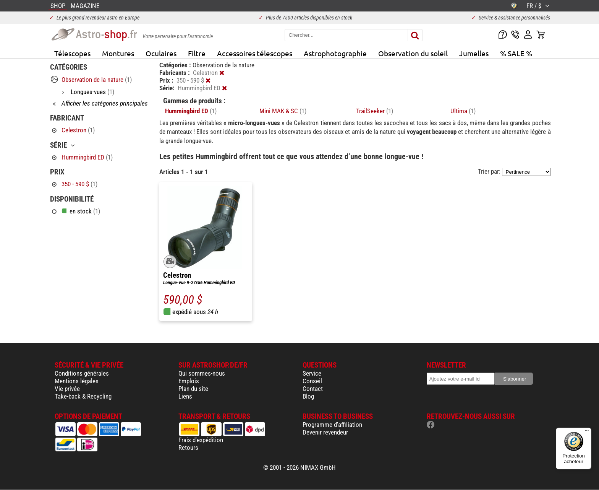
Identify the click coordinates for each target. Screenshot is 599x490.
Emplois (188, 381)
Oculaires (161, 53)
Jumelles (474, 53)
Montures (118, 53)
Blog (308, 396)
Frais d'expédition (200, 440)
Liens (185, 396)
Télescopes (72, 53)
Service (312, 373)
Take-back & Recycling (83, 396)
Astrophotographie (335, 53)
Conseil (312, 381)
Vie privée (67, 388)
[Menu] (586, 432)
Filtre (197, 53)
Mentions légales (77, 381)
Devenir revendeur (325, 432)
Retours (188, 447)
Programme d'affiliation (332, 424)
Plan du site (193, 388)
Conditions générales (82, 373)
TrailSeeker (374, 111)
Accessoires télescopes (254, 53)
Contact (313, 388)
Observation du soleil (413, 53)
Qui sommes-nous (201, 373)
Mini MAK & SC (282, 111)
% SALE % (516, 53)
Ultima (463, 111)
